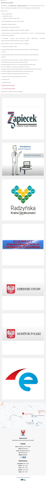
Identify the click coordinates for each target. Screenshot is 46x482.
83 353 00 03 (25, 448)
